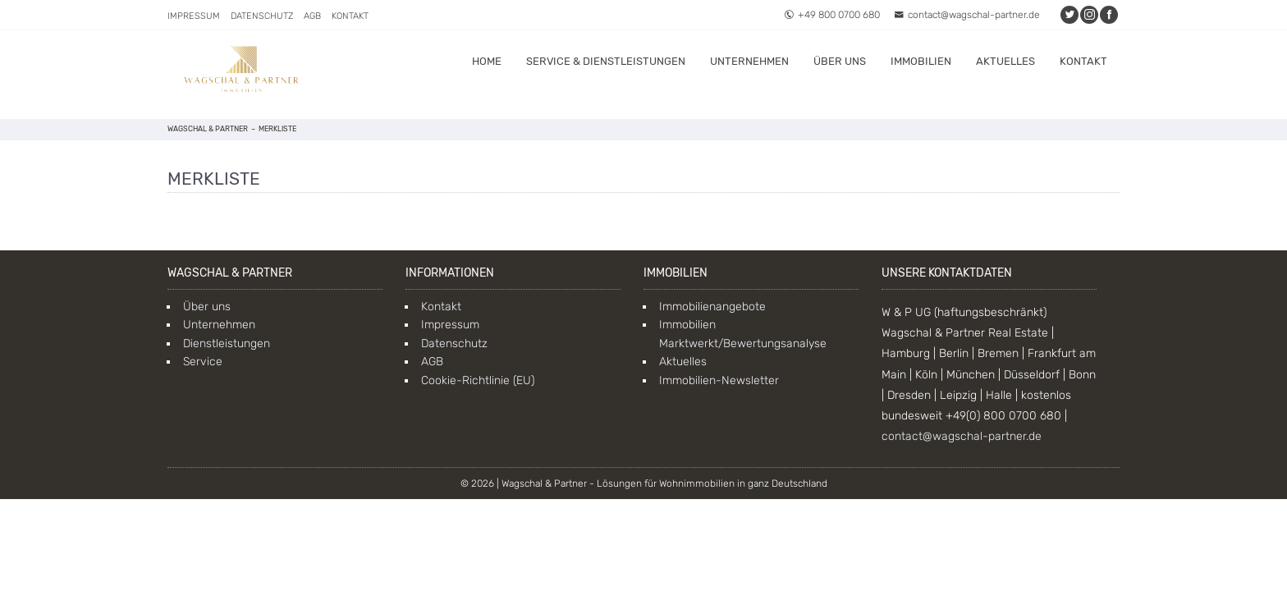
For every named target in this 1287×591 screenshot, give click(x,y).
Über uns (839, 61)
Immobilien (921, 61)
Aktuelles (1005, 61)
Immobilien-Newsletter (719, 380)
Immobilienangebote (712, 307)
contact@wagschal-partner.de (967, 15)
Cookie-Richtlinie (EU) (477, 380)
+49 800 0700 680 (832, 15)
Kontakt (350, 16)
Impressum (193, 16)
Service (202, 362)
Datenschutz (262, 16)
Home (487, 61)
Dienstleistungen (226, 343)
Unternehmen (749, 61)
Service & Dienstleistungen (605, 61)
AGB (312, 16)
